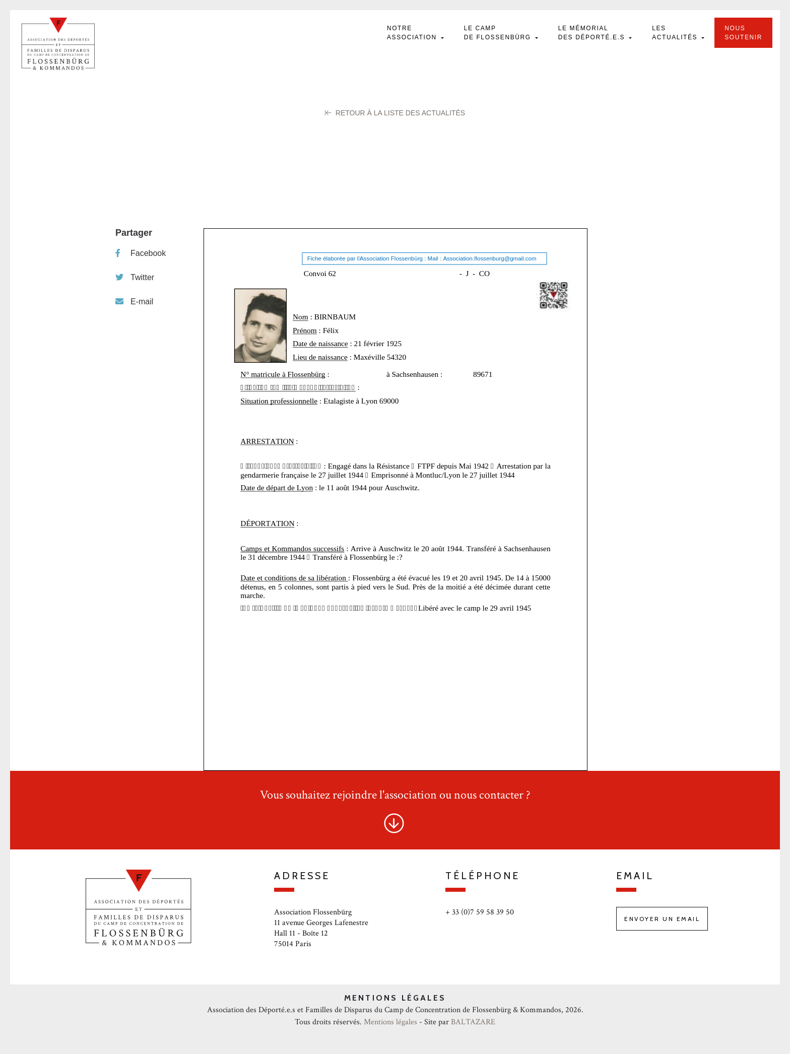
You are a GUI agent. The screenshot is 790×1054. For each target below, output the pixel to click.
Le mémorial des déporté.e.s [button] (592, 33)
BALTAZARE (473, 1022)
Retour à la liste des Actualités (395, 113)
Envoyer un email (662, 919)
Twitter (134, 277)
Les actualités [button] (676, 33)
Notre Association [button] (413, 33)
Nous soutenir (743, 33)
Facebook (140, 253)
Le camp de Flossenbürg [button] (499, 33)
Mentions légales (390, 1022)
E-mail (134, 301)
